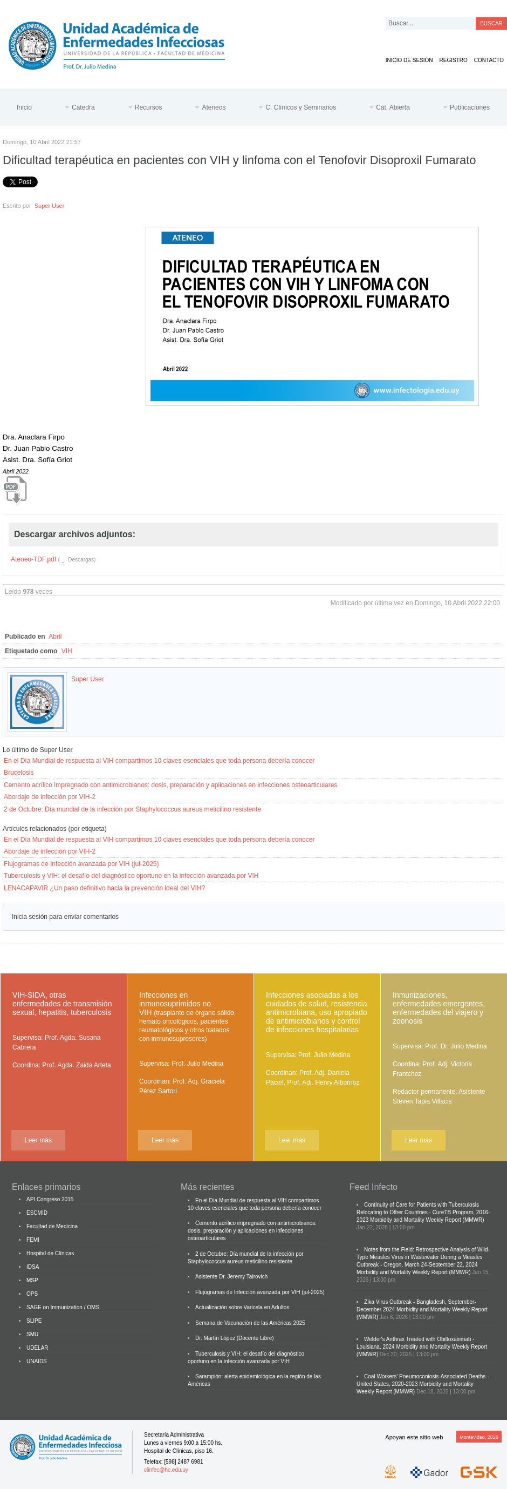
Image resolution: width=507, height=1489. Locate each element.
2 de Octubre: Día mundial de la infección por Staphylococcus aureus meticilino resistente (132, 809)
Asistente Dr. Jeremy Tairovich (231, 1277)
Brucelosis (18, 772)
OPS (32, 1294)
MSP (32, 1280)
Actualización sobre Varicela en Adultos (242, 1307)
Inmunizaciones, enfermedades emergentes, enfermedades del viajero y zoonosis (439, 1008)
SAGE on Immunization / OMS (62, 1307)
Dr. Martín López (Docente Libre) (234, 1338)
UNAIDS (36, 1361)
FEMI (32, 1240)
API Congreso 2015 (49, 1199)
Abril (55, 636)
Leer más (38, 1140)
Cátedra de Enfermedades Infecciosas (125, 43)
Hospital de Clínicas (50, 1253)
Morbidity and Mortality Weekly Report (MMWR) (427, 1220)
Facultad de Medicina (52, 1226)
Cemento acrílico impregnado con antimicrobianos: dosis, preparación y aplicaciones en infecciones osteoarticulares (170, 785)
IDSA (32, 1267)
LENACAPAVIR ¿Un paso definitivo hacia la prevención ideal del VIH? (104, 888)
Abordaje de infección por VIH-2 (49, 797)
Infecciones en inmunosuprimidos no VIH (187, 1017)
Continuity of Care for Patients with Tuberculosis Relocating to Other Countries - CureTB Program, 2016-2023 (423, 1212)
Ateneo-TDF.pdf (33, 559)
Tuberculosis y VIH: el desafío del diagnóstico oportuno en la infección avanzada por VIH (131, 875)
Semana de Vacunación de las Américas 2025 (250, 1323)
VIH (66, 651)
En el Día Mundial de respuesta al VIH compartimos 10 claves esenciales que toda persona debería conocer (159, 760)
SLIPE (34, 1321)
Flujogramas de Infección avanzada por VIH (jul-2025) (81, 864)
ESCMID (36, 1213)
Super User (50, 205)
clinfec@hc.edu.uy (166, 1470)
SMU (32, 1334)
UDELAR (37, 1348)
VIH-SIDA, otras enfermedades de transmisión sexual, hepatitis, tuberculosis (62, 1004)
